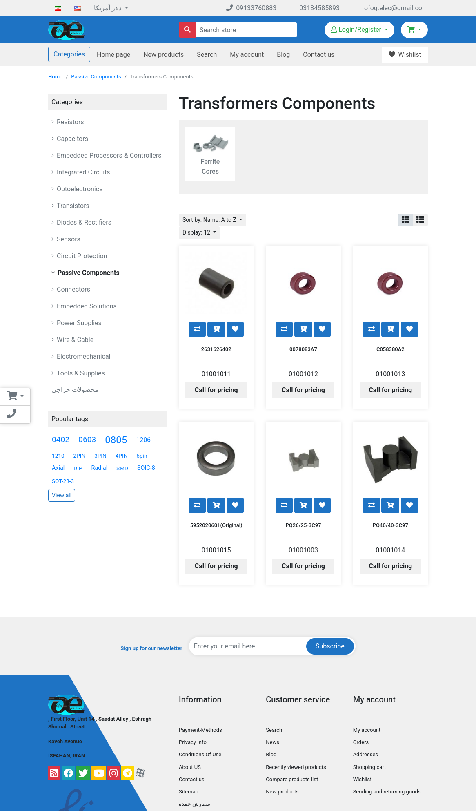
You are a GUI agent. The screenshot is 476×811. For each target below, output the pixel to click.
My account (247, 54)
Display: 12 (196, 232)
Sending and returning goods (387, 751)
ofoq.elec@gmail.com (396, 8)
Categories (69, 54)
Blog (283, 54)
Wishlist (362, 739)
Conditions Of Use (200, 715)
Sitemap (188, 751)
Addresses (365, 715)
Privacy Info (193, 702)
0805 (116, 440)
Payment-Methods (200, 690)
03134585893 (319, 8)
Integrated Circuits (82, 172)
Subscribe (330, 606)
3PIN (100, 455)
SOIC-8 (146, 468)
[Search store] (187, 30)
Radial (99, 468)
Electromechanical (83, 356)
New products (163, 54)
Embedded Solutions (86, 306)
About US (190, 727)
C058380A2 (390, 329)
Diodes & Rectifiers (83, 222)
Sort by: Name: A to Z (210, 220)
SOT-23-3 (63, 481)
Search (207, 54)
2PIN (79, 455)
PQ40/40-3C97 (390, 485)
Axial (58, 468)
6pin (141, 455)
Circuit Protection (81, 256)
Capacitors (71, 139)
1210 (58, 455)
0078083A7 (303, 329)
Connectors (72, 289)
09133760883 (251, 8)
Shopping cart (369, 727)
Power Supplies (78, 323)
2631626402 (216, 329)
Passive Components (96, 77)
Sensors (67, 239)
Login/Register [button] (357, 30)
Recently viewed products (296, 727)
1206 (143, 440)
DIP (77, 468)
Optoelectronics (78, 189)
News (272, 702)
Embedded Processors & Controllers (108, 155)
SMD (122, 468)
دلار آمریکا (108, 8)
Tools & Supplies (80, 373)
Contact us (318, 54)
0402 (60, 439)
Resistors (69, 122)
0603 (87, 439)
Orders (361, 702)
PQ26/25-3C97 (303, 485)
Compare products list (292, 739)
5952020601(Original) (216, 485)
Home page (113, 54)
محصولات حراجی (74, 389)
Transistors (72, 206)
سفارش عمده (194, 764)
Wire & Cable (74, 340)
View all (61, 495)
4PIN (122, 455)
